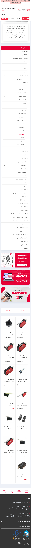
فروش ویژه (4, 18)
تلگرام (24, 543)
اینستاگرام (28, 543)
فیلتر (22, 310)
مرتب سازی (8, 310)
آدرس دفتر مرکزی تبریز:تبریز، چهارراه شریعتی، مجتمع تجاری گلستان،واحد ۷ (19, 508)
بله (19, 543)
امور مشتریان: (21, 503)
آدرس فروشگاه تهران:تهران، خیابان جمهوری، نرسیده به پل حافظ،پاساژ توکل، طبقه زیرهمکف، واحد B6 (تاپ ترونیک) (18, 515)
